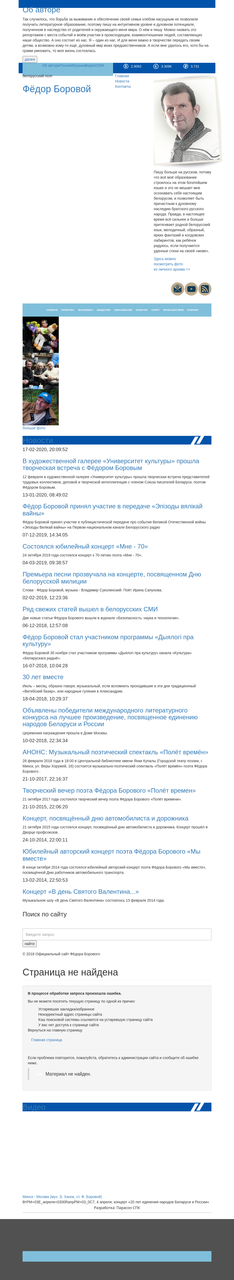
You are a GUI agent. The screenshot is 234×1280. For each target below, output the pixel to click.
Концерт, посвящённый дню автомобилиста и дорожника (105, 818)
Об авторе (41, 9)
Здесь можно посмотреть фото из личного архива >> (172, 264)
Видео (90, 65)
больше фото (34, 428)
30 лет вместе (43, 676)
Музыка (78, 65)
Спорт (155, 310)
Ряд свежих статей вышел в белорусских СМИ (90, 609)
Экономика (85, 310)
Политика (67, 310)
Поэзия (66, 65)
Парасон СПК (128, 1207)
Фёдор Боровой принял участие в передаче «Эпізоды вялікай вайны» (113, 510)
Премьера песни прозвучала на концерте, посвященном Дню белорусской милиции (112, 578)
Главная (122, 76)
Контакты (123, 86)
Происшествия (173, 310)
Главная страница (46, 1040)
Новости (122, 81)
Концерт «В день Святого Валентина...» (81, 891)
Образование (123, 310)
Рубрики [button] (192, 310)
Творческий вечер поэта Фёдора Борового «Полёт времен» (109, 790)
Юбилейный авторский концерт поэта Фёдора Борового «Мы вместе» (111, 855)
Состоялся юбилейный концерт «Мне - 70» (85, 546)
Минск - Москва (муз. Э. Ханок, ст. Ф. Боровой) (62, 1197)
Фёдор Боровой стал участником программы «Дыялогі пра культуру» (108, 640)
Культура (142, 310)
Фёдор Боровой (57, 89)
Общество (104, 310)
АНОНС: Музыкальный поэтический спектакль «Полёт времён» (115, 752)
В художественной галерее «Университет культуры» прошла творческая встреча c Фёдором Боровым (111, 464)
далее (30, 59)
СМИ (100, 65)
